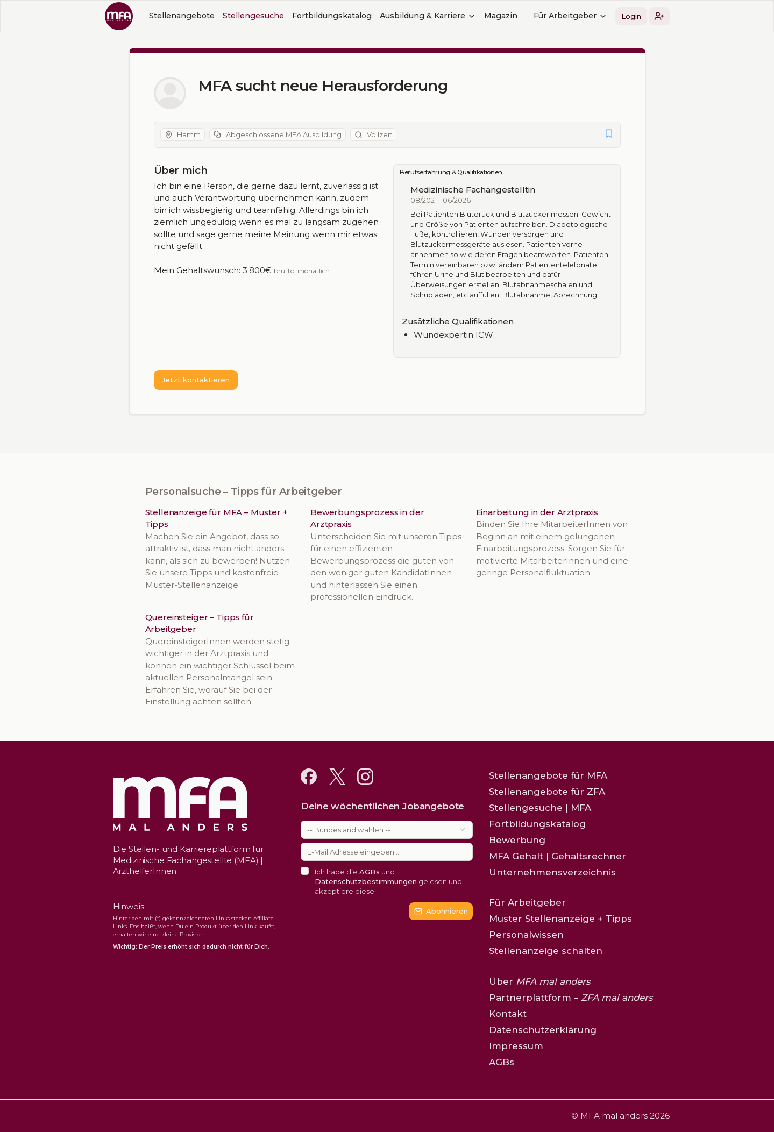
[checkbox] (305, 871)
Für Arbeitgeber (570, 15)
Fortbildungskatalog (332, 15)
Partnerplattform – (570, 997)
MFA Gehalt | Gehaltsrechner (557, 856)
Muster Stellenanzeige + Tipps (560, 918)
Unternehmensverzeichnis (552, 872)
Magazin (500, 15)
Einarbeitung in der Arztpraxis (537, 512)
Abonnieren (441, 911)
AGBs (370, 871)
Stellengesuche (253, 15)
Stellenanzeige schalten (545, 950)
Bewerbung (517, 840)
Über (539, 981)
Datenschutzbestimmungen (366, 881)
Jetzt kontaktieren (196, 379)
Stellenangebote (182, 15)
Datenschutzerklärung (543, 1029)
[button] (659, 16)
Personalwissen (526, 934)
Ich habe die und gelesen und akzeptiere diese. (389, 881)
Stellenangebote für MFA (548, 775)
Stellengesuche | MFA (540, 807)
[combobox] (387, 830)
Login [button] (631, 16)
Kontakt (508, 1013)
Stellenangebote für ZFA (547, 791)
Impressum (516, 1046)
